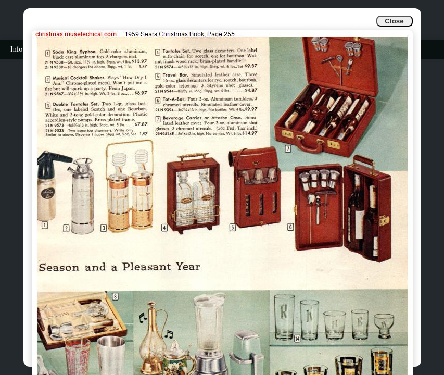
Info (16, 49)
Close (394, 21)
